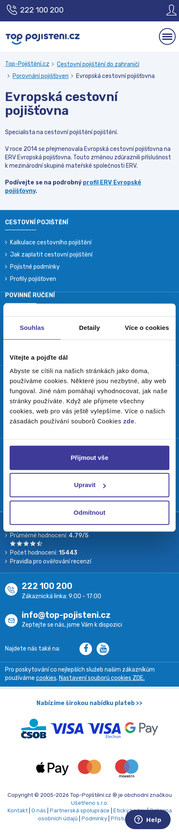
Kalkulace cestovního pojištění (51, 242)
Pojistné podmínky (35, 266)
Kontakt (18, 810)
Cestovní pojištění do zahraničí (98, 64)
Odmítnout (89, 512)
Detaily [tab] (89, 327)
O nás (38, 810)
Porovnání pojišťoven (41, 76)
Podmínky (94, 818)
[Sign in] (165, 10)
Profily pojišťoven (33, 279)
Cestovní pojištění (36, 222)
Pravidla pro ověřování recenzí (50, 561)
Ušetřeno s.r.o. (89, 803)
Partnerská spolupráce (80, 810)
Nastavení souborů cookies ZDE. (102, 678)
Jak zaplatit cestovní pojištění (51, 254)
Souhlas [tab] (32, 327)
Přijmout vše (89, 457)
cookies (46, 678)
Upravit (90, 484)
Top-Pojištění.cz (27, 63)
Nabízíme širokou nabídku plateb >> (89, 703)
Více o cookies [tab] (147, 327)
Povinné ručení (30, 295)
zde (129, 421)
